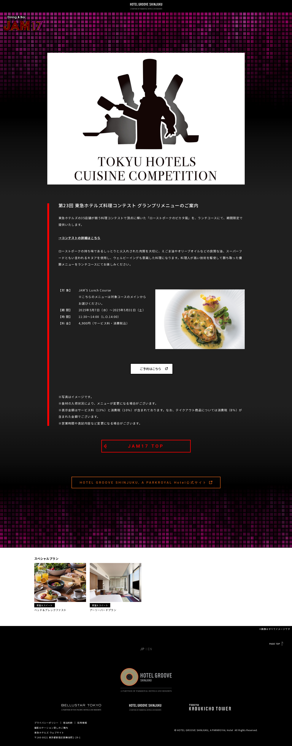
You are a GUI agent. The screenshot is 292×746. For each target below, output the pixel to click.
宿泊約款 (68, 722)
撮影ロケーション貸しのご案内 (51, 727)
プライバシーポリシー (46, 722)
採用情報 (82, 722)
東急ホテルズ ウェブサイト (49, 732)
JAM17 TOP (146, 446)
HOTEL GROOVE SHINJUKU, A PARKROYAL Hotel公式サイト (143, 482)
